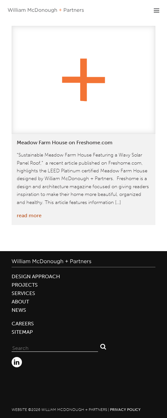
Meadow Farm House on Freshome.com (65, 142)
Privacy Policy (125, 409)
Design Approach (36, 276)
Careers (23, 324)
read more (29, 215)
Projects (25, 285)
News (19, 310)
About (20, 302)
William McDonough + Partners (46, 10)
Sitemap (22, 332)
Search (103, 347)
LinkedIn (17, 362)
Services (23, 293)
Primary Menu (156, 10)
